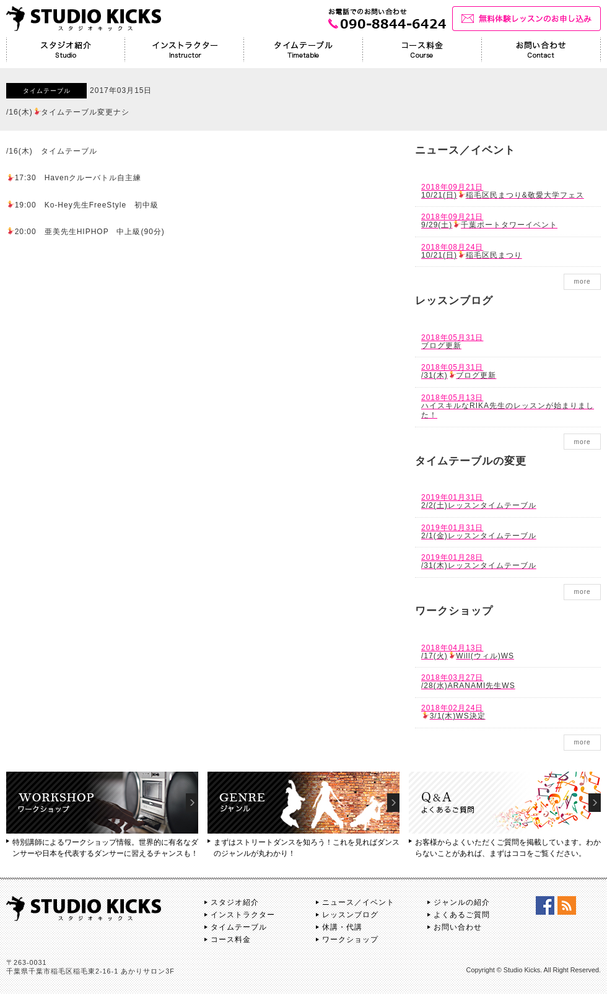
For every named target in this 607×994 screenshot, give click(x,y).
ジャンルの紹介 (462, 902)
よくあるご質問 (462, 914)
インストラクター (243, 914)
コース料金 (231, 939)
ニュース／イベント (358, 902)
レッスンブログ (350, 914)
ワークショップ (350, 939)
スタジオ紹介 (235, 902)
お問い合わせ (458, 927)
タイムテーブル (239, 927)
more (582, 281)
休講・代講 (342, 927)
